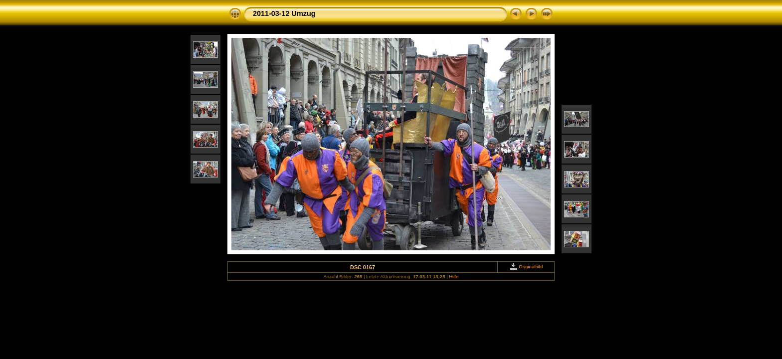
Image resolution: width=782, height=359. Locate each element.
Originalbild (526, 266)
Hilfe (453, 276)
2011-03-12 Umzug (284, 13)
